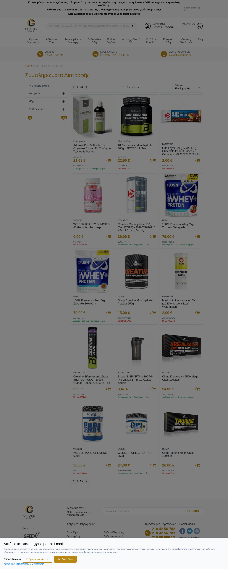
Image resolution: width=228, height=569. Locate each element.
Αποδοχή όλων (65, 559)
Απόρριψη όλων (12, 559)
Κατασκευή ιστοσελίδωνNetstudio (24, 564)
